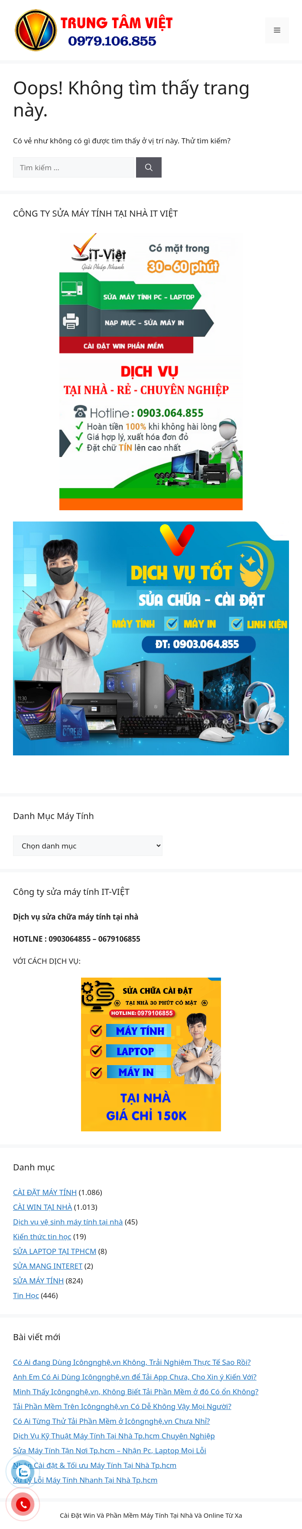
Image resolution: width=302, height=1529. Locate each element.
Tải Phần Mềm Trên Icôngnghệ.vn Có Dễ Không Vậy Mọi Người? (122, 1406)
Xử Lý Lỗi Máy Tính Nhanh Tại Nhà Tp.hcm (85, 1480)
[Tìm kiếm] (149, 167)
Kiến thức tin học (42, 1236)
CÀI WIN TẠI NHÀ (42, 1207)
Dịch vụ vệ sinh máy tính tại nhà (68, 1222)
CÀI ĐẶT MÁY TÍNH (45, 1192)
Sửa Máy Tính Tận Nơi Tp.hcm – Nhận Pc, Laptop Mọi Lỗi (109, 1450)
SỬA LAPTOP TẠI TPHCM (54, 1251)
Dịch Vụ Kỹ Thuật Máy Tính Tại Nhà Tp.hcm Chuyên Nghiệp (114, 1436)
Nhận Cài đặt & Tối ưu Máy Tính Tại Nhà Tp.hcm (94, 1465)
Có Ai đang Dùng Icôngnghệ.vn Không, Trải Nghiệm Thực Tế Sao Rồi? (132, 1362)
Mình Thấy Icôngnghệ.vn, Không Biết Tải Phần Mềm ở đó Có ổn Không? (135, 1391)
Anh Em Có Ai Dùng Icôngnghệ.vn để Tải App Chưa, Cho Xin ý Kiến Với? (135, 1377)
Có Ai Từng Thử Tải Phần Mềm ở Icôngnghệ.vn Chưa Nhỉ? (111, 1421)
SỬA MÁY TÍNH (38, 1281)
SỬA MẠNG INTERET (47, 1266)
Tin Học (26, 1295)
